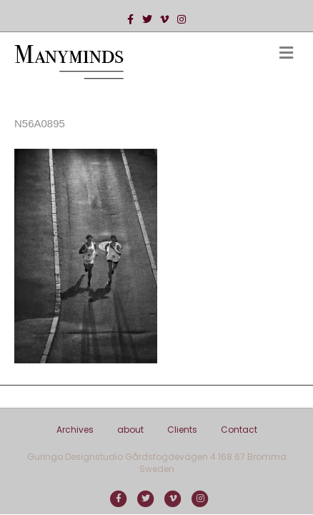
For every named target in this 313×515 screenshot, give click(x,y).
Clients (182, 429)
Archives (75, 429)
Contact (239, 429)
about (130, 429)
